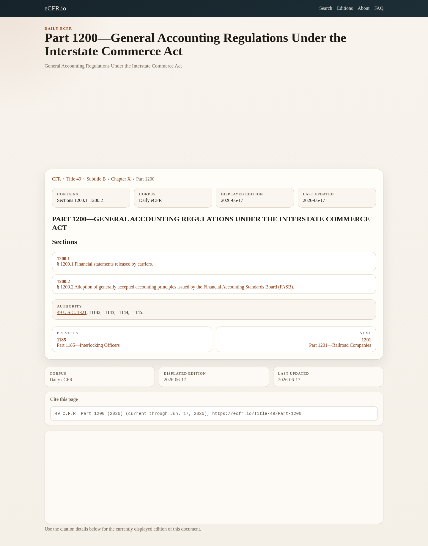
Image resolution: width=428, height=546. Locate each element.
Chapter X (121, 178)
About (363, 8)
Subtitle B (96, 178)
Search (325, 8)
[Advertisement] (214, 124)
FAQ (378, 8)
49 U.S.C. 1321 (71, 312)
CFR (56, 178)
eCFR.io (55, 8)
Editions (345, 8)
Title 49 (73, 178)
